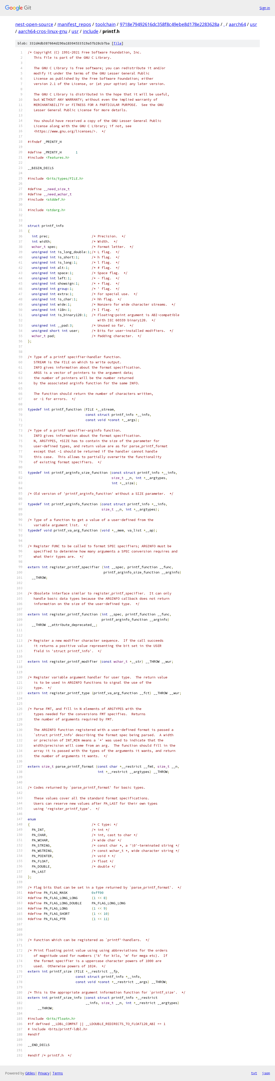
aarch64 (237, 24)
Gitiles (30, 1073)
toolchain (105, 24)
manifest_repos (74, 24)
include (90, 31)
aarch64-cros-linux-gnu (42, 31)
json (266, 1073)
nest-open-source (34, 24)
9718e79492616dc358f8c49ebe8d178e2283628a (169, 24)
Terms (57, 1073)
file (118, 43)
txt (254, 1073)
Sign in (265, 7)
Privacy (43, 1073)
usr (253, 24)
